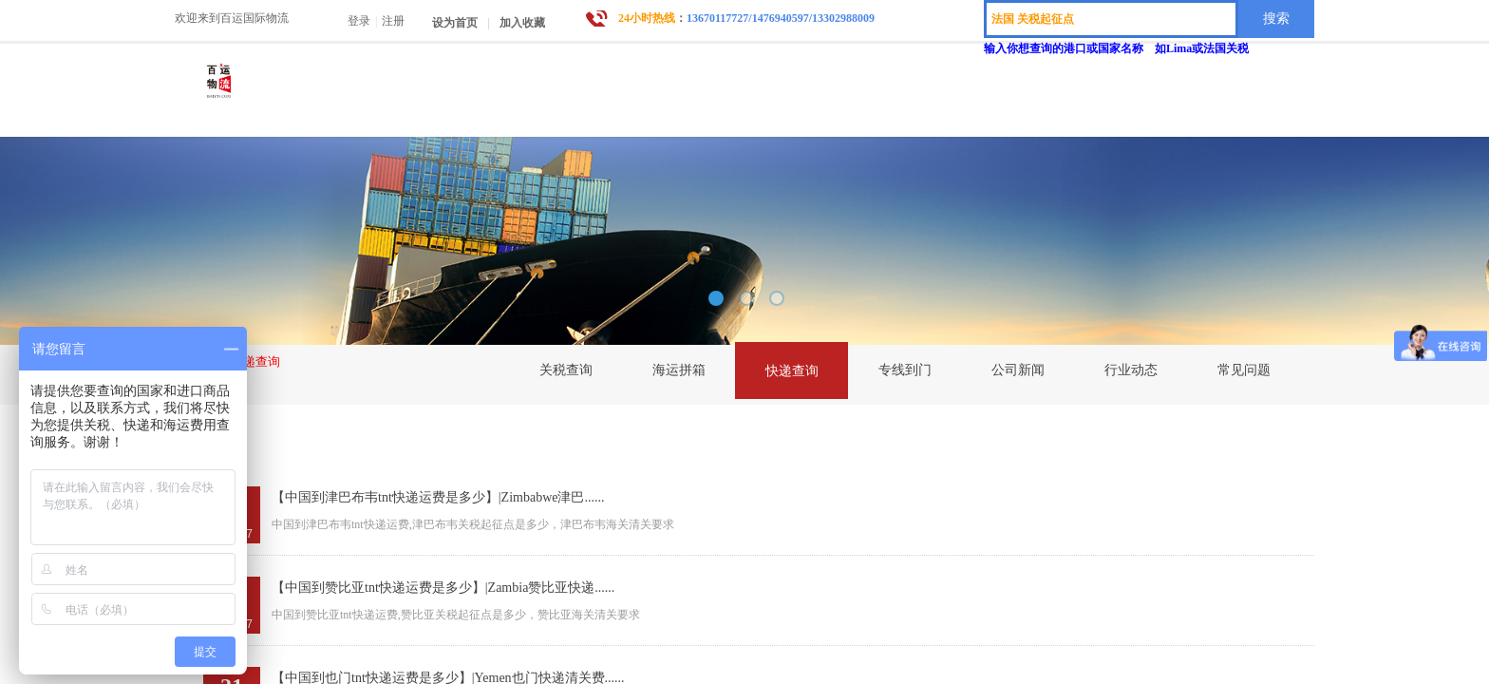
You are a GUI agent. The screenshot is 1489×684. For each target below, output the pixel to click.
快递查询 (255, 361)
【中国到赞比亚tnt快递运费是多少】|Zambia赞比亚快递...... (443, 587)
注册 (393, 21)
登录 (359, 21)
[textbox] (1111, 19)
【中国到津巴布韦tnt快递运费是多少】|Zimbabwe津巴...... (438, 497)
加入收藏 (522, 22)
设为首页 (455, 22)
